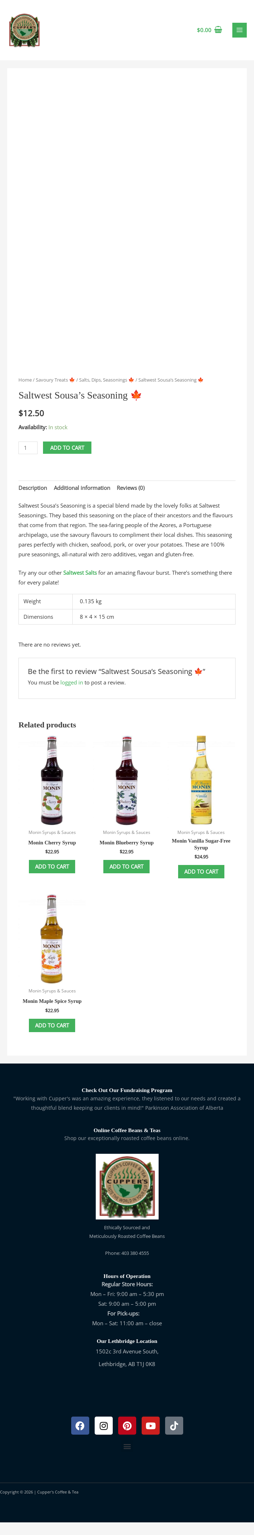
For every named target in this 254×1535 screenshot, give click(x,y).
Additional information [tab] (82, 499)
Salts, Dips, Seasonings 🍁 (106, 391)
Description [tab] (32, 499)
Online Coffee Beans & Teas (127, 1143)
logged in (71, 693)
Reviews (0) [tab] (131, 499)
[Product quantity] (28, 459)
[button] (127, 1459)
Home (25, 391)
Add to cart (67, 458)
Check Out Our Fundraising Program (127, 1103)
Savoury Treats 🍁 (55, 391)
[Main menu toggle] (239, 36)
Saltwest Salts (80, 583)
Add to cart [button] (52, 878)
